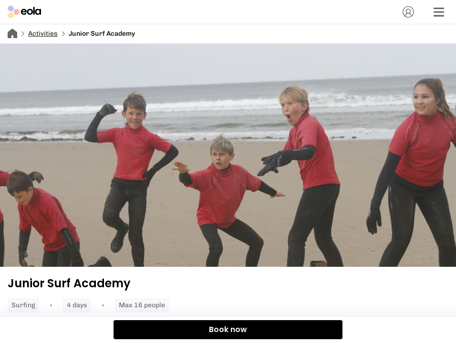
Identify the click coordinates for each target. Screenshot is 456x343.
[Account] (408, 11)
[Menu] (438, 11)
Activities (43, 34)
